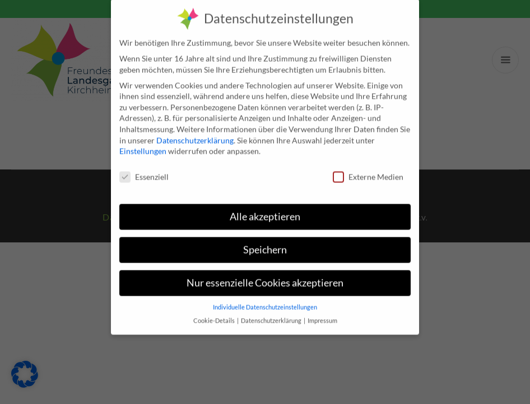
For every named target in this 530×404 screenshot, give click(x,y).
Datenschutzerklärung (195, 129)
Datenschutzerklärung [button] (272, 310)
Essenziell (144, 166)
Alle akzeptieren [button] (265, 206)
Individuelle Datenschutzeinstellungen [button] (265, 296)
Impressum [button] (322, 310)
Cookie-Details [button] (214, 310)
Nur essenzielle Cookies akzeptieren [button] (265, 272)
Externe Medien (368, 166)
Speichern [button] (265, 239)
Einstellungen (142, 140)
